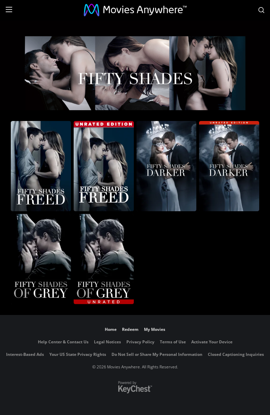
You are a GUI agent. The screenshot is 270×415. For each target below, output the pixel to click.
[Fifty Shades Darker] (167, 166)
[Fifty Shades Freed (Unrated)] (104, 166)
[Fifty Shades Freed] (41, 166)
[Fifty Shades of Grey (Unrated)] (104, 259)
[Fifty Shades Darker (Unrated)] (229, 166)
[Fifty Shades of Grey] (41, 259)
